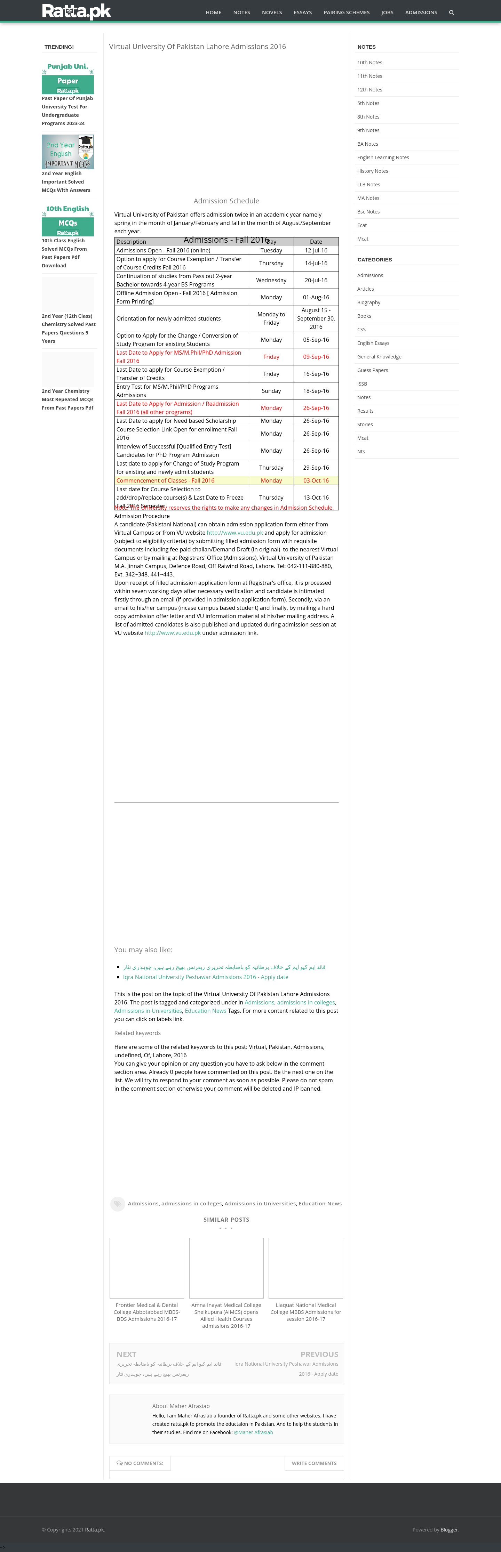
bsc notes (368, 211)
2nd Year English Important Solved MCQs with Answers (66, 181)
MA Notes (368, 198)
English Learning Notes (383, 157)
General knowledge (379, 356)
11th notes (369, 76)
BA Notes (367, 143)
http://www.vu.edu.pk (235, 532)
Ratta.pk (94, 1530)
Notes (364, 397)
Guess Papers (372, 370)
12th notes (369, 89)
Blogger (449, 1530)
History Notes (372, 171)
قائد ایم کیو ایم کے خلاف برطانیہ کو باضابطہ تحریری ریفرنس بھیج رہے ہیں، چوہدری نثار (224, 967)
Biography (368, 302)
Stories (365, 424)
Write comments (314, 1464)
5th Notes (368, 103)
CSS (361, 329)
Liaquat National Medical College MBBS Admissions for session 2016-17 (305, 1312)
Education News (205, 1011)
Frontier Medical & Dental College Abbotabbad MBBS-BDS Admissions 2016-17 (147, 1312)
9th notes (368, 130)
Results (365, 410)
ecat (362, 225)
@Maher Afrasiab (253, 1433)
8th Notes (368, 116)
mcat (362, 238)
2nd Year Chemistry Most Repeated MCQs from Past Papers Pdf (68, 399)
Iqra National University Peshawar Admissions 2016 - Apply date (205, 977)
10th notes (369, 62)
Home (213, 12)
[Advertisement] (226, 105)
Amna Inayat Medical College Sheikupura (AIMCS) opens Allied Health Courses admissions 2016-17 (226, 1316)
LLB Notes (368, 184)
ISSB (362, 383)
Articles (365, 288)
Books (364, 316)
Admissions (259, 1002)
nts (361, 451)
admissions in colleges (306, 1002)
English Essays (373, 343)
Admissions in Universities (148, 1011)
